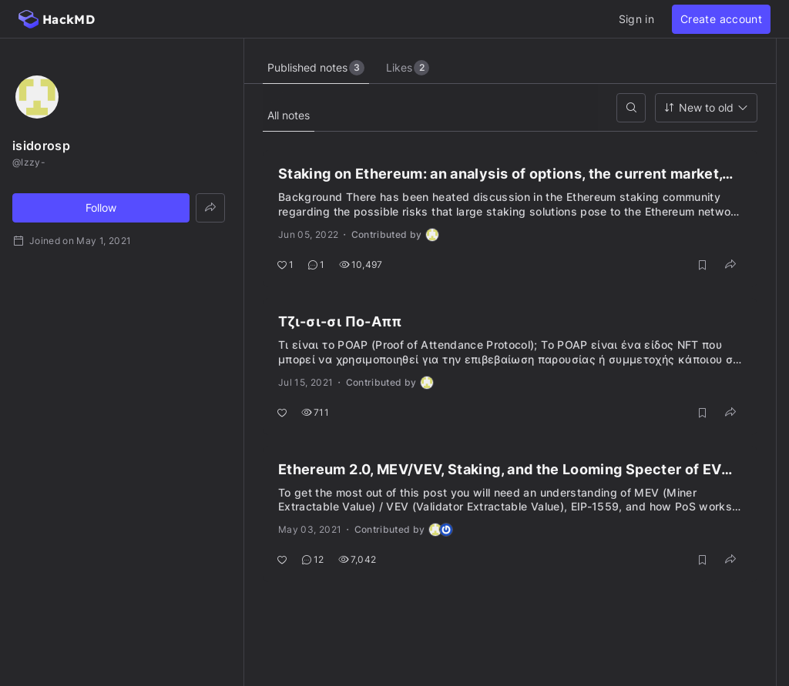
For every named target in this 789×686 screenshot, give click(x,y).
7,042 (357, 559)
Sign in (636, 18)
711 (315, 412)
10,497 (361, 264)
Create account (721, 18)
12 (312, 559)
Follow (101, 207)
